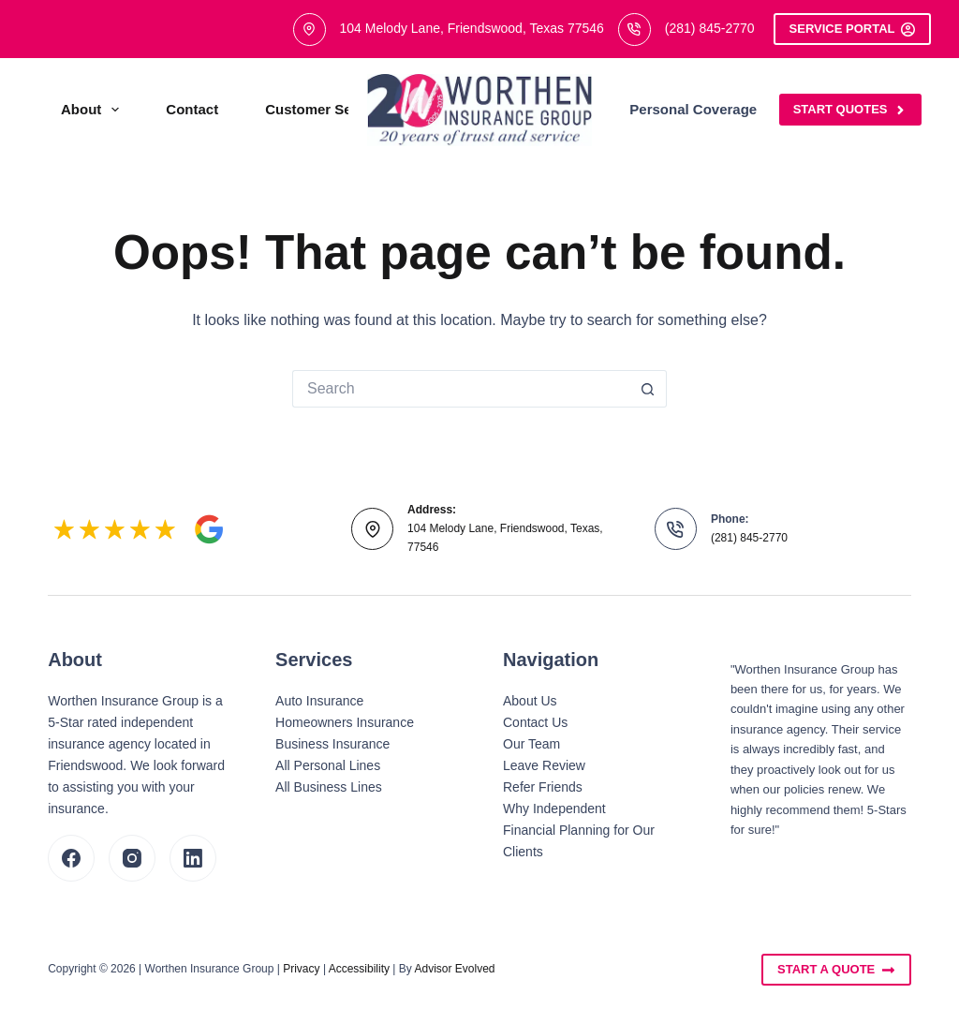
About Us (530, 700)
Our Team (531, 743)
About (93, 109)
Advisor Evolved (455, 968)
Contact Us (535, 722)
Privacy (301, 968)
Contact (192, 109)
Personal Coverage (705, 109)
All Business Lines (328, 786)
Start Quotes (850, 109)
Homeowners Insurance (344, 722)
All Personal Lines (327, 765)
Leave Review (544, 765)
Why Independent (554, 808)
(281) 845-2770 (710, 28)
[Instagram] (132, 858)
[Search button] (648, 389)
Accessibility (359, 968)
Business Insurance (332, 743)
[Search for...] (460, 389)
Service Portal (852, 29)
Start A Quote (836, 969)
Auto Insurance (319, 700)
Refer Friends (543, 786)
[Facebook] (71, 858)
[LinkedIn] (193, 858)
